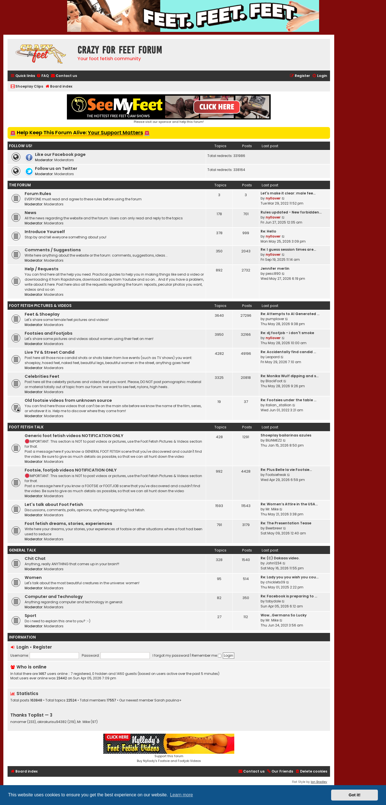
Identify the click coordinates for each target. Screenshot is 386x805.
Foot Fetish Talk (26, 427)
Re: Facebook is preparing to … (289, 596)
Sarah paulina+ (168, 700)
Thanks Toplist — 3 (31, 715)
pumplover (275, 318)
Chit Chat (35, 558)
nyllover (273, 198)
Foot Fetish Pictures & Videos (40, 305)
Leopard (273, 357)
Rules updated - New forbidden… (291, 212)
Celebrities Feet (42, 376)
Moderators (64, 160)
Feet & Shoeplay (42, 314)
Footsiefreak (276, 474)
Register (42, 647)
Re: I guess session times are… (288, 249)
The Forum (20, 185)
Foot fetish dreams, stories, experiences (68, 523)
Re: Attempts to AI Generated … (290, 313)
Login (23, 647)
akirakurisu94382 (52, 722)
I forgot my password (171, 655)
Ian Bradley (319, 782)
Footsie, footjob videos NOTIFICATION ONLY (71, 470)
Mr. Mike (272, 509)
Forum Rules (38, 193)
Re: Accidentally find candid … (288, 351)
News (30, 212)
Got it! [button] (355, 795)
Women (33, 577)
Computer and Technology (54, 596)
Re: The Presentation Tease (286, 523)
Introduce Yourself (45, 231)
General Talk (22, 550)
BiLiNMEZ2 (274, 440)
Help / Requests (42, 269)
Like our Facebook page (60, 154)
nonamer (18, 722)
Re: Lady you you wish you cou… (290, 577)
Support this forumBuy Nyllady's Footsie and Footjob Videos (168, 748)
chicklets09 (275, 582)
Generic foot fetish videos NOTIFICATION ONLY (74, 435)
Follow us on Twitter (56, 168)
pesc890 (273, 273)
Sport (30, 615)
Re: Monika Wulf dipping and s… (290, 376)
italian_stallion (278, 405)
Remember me (206, 655)
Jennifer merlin (275, 268)
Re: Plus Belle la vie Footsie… (286, 469)
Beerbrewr (274, 528)
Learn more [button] (181, 794)
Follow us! (20, 146)
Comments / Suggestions (53, 250)
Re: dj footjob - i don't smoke (287, 332)
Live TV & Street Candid (49, 352)
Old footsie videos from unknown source (68, 400)
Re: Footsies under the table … (288, 400)
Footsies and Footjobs (48, 333)
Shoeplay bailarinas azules (286, 435)
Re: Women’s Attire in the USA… (289, 504)
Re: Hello (268, 231)
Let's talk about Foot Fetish (54, 504)
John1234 (274, 563)
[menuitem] (42, 76)
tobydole (273, 601)
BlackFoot (274, 381)
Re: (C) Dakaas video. (280, 558)
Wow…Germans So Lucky (284, 615)
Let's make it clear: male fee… (288, 193)
